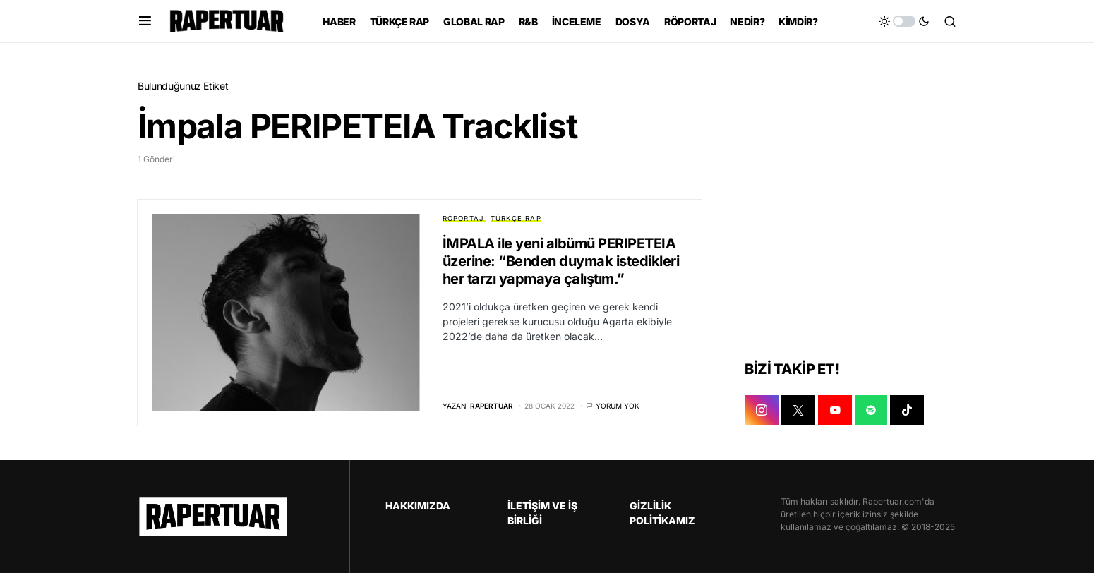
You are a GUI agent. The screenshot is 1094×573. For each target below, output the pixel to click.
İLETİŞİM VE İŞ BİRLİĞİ (542, 513)
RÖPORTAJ (463, 218)
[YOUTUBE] (835, 410)
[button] (145, 21)
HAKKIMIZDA (417, 506)
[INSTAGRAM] (762, 410)
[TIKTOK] (907, 410)
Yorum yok (617, 406)
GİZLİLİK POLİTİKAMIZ (662, 513)
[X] (798, 410)
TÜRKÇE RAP (516, 218)
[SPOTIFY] (871, 410)
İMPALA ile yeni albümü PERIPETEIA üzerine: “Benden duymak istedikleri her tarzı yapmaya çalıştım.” (561, 261)
